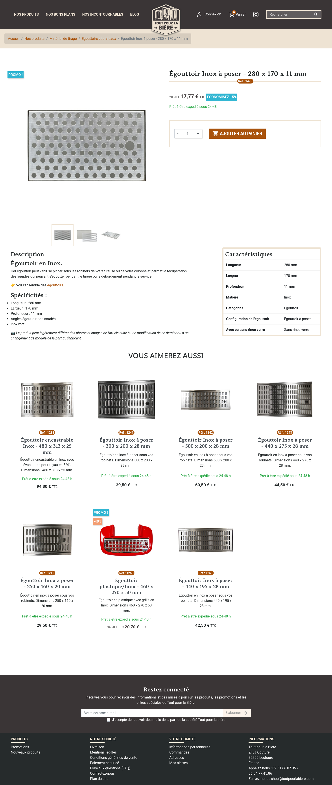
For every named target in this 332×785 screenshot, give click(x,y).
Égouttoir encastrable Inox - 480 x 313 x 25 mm (47, 446)
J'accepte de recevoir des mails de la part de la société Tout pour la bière (168, 720)
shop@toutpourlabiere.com (292, 779)
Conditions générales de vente (113, 758)
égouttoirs (55, 285)
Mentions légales (103, 752)
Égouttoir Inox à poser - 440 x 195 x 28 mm (206, 583)
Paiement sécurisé (104, 763)
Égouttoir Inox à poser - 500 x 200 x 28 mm (206, 443)
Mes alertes (178, 763)
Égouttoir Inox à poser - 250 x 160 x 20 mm (47, 583)
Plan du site (99, 779)
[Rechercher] (293, 14)
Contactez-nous (102, 773)
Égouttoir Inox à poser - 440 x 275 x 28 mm (285, 443)
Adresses (176, 758)
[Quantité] (187, 133)
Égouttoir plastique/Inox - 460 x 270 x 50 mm (126, 586)
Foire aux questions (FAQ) (110, 768)
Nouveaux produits (25, 752)
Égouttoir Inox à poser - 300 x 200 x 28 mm (126, 443)
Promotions (20, 747)
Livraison (97, 747)
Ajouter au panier (237, 133)
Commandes (179, 752)
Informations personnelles (189, 747)
